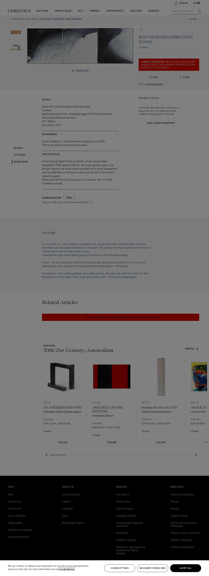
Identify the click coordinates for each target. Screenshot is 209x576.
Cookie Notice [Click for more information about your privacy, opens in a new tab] (66, 569)
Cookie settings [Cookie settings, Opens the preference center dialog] (120, 568)
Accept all (185, 568)
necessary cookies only (153, 568)
